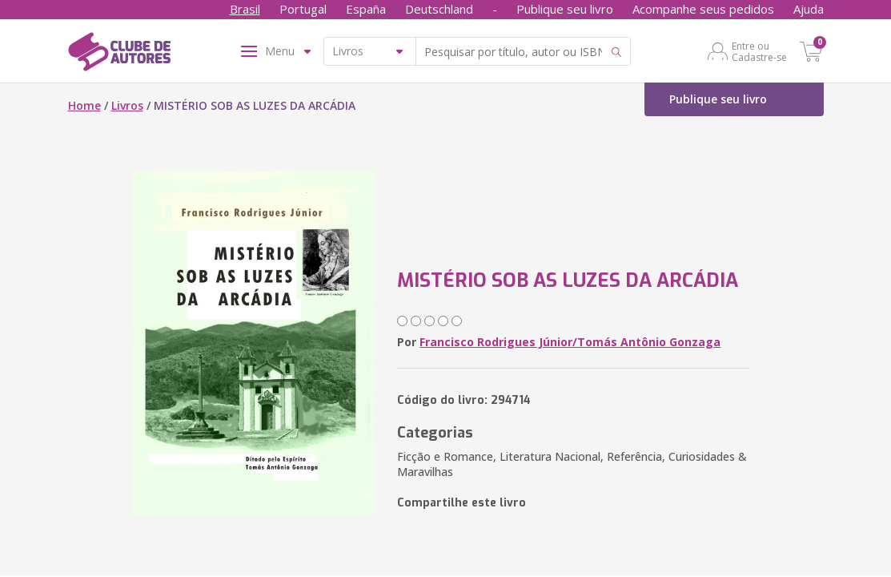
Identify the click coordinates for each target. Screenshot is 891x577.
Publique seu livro (564, 9)
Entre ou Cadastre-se (759, 51)
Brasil (245, 9)
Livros (127, 105)
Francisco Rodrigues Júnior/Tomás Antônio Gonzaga (569, 341)
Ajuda (808, 9)
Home (84, 105)
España (366, 9)
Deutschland (439, 9)
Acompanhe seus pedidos (703, 9)
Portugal (303, 9)
